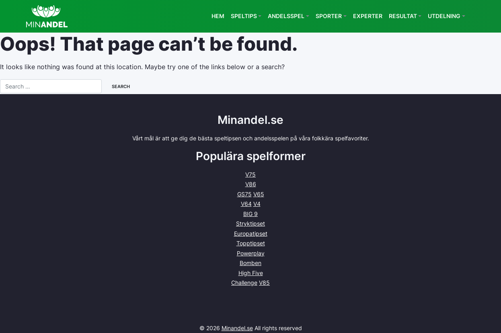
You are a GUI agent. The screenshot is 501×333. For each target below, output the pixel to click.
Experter (367, 15)
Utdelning (444, 15)
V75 (250, 174)
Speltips (244, 15)
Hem (217, 15)
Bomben (250, 262)
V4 (257, 203)
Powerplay (251, 253)
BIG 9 (250, 213)
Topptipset (250, 243)
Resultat (403, 15)
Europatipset (250, 233)
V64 (246, 203)
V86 (250, 184)
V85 (264, 282)
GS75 (244, 194)
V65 (258, 194)
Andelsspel (286, 15)
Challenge (244, 282)
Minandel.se (237, 328)
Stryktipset (250, 223)
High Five (250, 272)
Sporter (329, 15)
